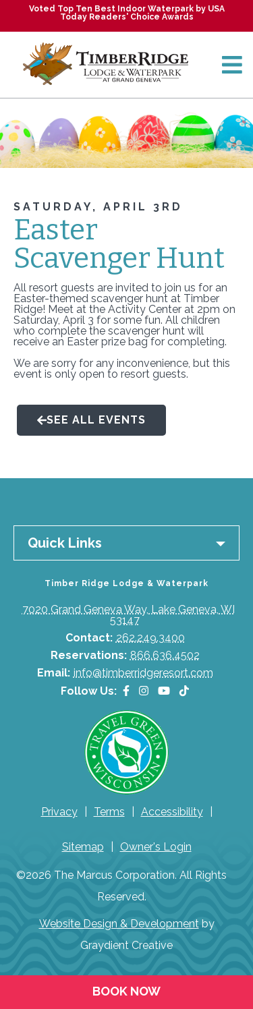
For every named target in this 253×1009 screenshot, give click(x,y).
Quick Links (65, 543)
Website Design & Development (119, 923)
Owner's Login (156, 846)
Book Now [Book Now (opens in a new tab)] (126, 991)
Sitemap (83, 846)
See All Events (91, 419)
